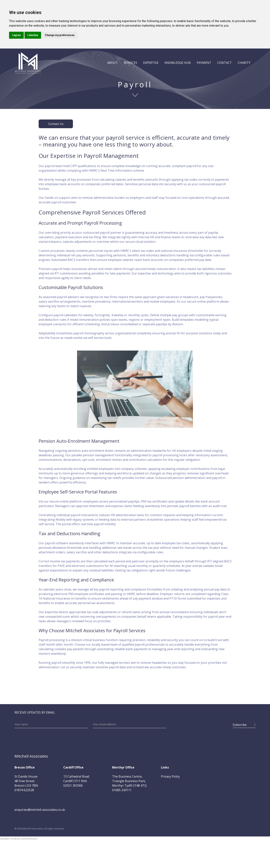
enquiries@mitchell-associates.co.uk (40, 810)
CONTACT (224, 63)
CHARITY (244, 63)
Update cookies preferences (19, 838)
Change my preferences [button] (60, 35)
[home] (28, 63)
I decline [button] (33, 35)
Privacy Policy (170, 776)
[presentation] (199, 723)
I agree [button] (16, 35)
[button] (112, 62)
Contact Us (55, 124)
